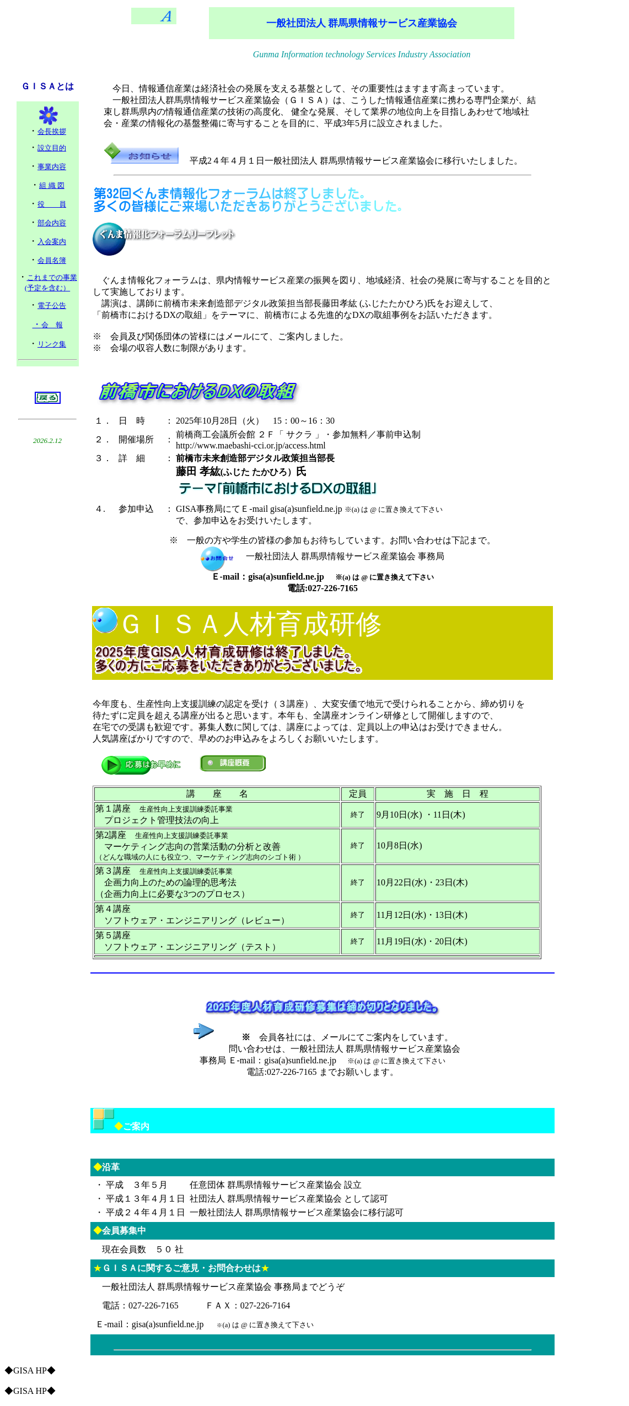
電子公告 (51, 305)
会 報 (52, 325)
